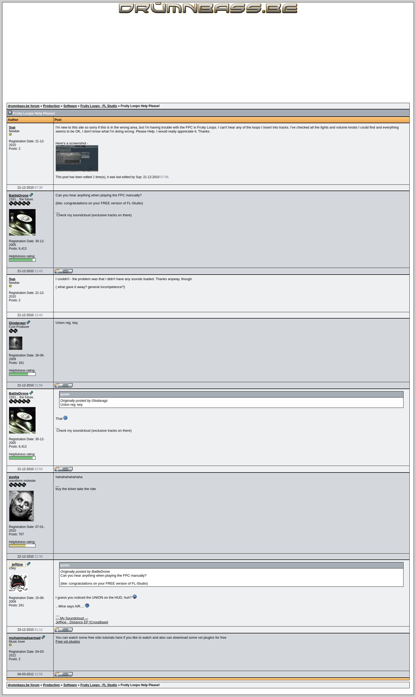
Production (51, 106)
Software (70, 106)
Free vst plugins (68, 641)
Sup (12, 127)
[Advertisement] (208, 58)
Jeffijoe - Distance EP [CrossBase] (82, 622)
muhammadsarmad (25, 638)
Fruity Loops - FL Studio (98, 106)
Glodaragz (17, 323)
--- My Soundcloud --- (72, 618)
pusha (14, 477)
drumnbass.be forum (24, 106)
